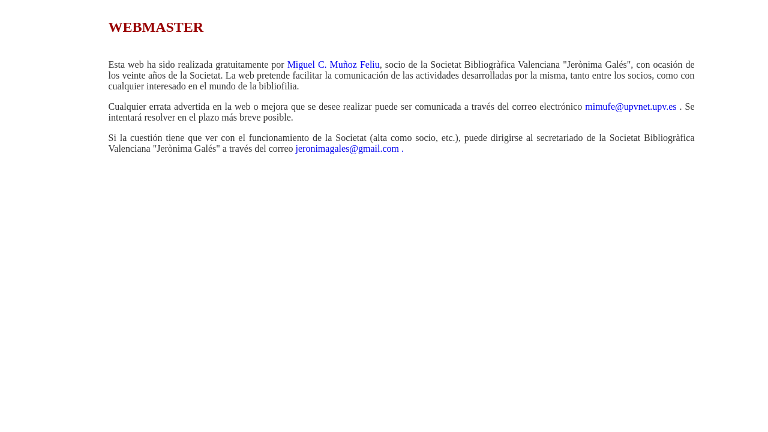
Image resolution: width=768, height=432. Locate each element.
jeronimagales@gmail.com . (350, 148)
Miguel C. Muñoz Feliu (333, 64)
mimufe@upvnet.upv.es (630, 106)
